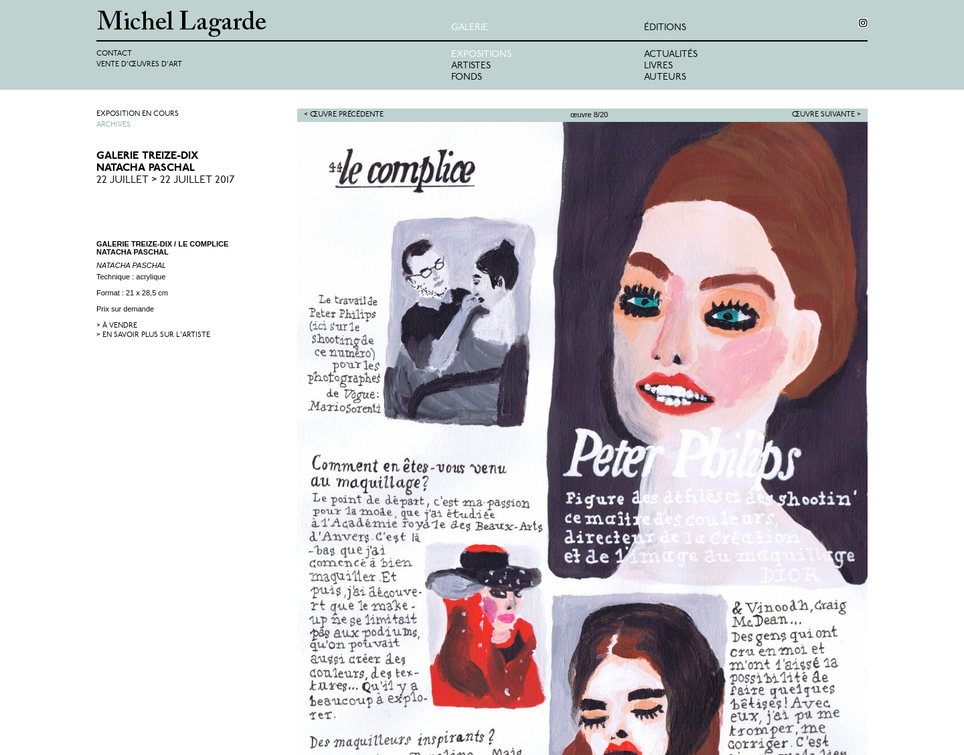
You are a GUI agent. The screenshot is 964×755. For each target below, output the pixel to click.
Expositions (481, 55)
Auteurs (665, 77)
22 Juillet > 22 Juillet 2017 (165, 180)
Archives (113, 125)
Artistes (471, 66)
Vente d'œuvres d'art (139, 64)
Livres (658, 66)
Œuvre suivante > (826, 115)
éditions (665, 28)
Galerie (469, 28)
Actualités (671, 55)
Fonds (466, 77)
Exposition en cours (137, 114)
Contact (114, 54)
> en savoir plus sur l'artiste (153, 335)
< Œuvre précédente (344, 115)
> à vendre (116, 326)
